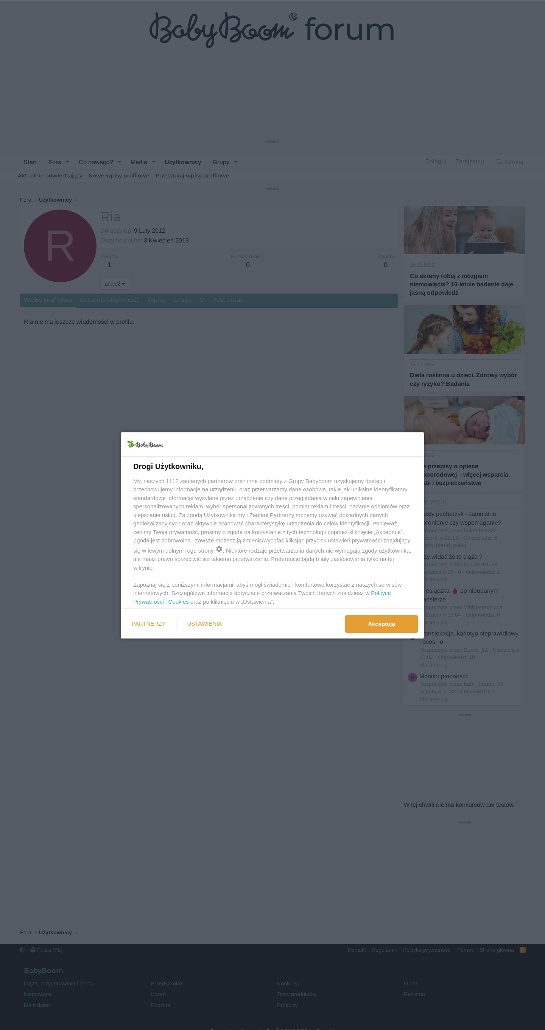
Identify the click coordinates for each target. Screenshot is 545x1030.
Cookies (178, 601)
